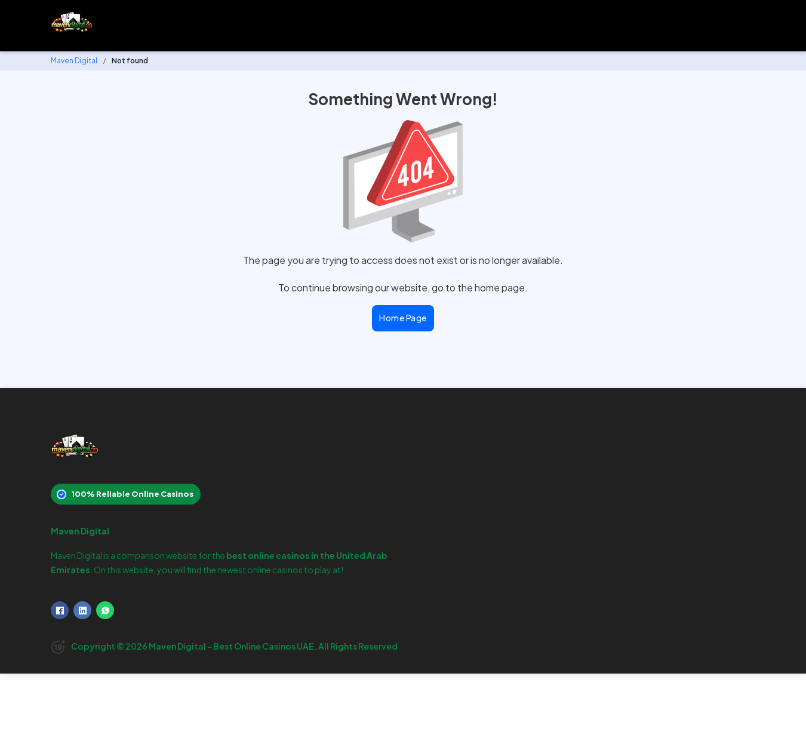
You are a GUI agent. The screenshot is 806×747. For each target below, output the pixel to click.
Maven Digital (74, 60)
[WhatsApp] (105, 610)
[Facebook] (60, 610)
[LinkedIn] (82, 610)
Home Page (403, 317)
